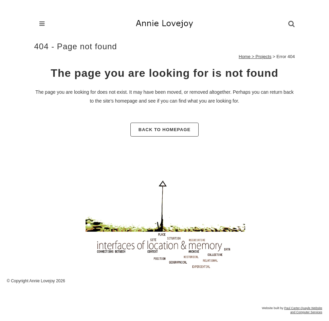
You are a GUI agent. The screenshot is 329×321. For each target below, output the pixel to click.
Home (245, 56)
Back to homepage (164, 129)
